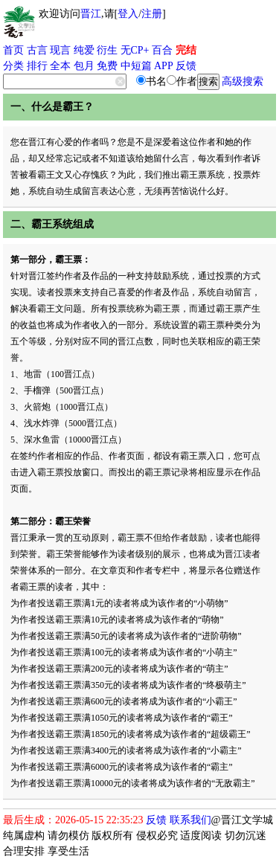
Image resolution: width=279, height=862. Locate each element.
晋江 (90, 13)
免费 (107, 65)
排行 (37, 65)
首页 (13, 50)
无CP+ (135, 50)
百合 (162, 50)
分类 (13, 65)
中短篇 (136, 65)
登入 (128, 13)
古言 (37, 50)
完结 (186, 50)
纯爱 (84, 50)
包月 (84, 65)
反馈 (186, 65)
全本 (60, 65)
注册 (151, 13)
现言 (60, 50)
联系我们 (190, 820)
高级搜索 (242, 81)
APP (163, 65)
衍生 (107, 50)
